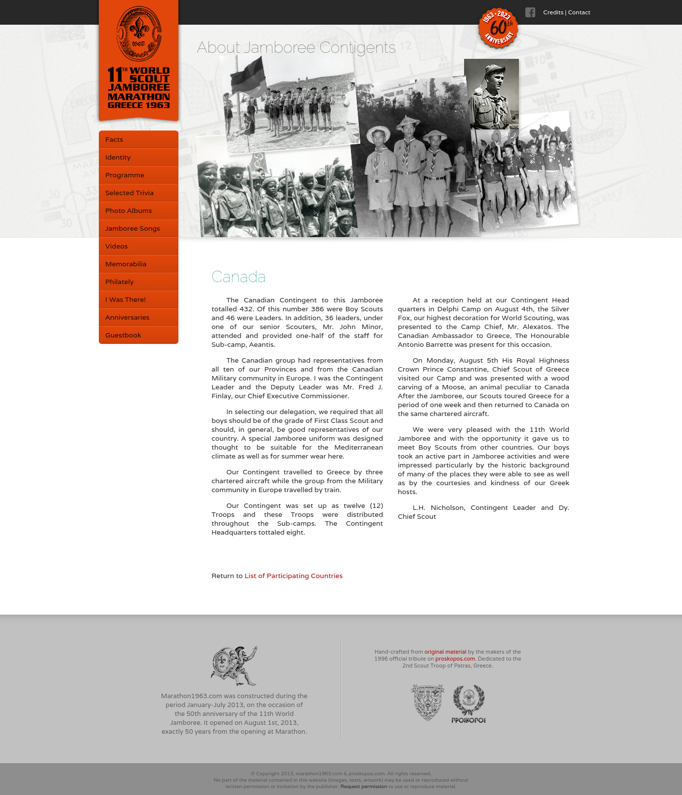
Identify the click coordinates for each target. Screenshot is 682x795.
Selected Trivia (129, 192)
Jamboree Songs (132, 228)
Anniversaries (127, 317)
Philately (119, 281)
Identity (117, 157)
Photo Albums (128, 210)
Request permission (364, 786)
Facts (114, 139)
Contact (579, 12)
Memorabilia (126, 263)
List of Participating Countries (294, 575)
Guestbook (123, 335)
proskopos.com (455, 658)
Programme (124, 174)
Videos (116, 246)
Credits (553, 12)
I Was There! (125, 299)
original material (446, 651)
